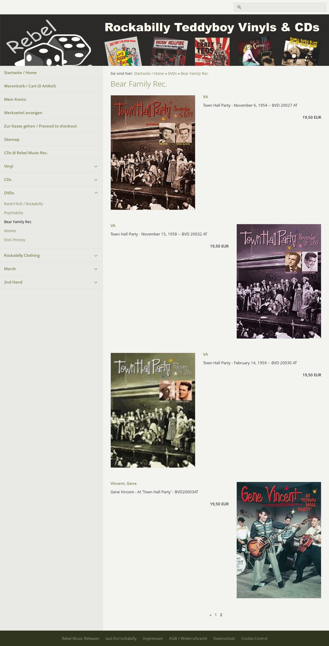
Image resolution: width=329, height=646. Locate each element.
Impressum (153, 638)
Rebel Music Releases (80, 638)
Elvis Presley (14, 240)
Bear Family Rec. (18, 222)
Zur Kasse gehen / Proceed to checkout (40, 126)
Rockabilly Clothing (22, 255)
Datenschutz (224, 638)
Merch (10, 268)
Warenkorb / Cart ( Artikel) (30, 85)
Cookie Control (254, 638)
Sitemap (11, 139)
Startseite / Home (20, 72)
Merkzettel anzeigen (23, 112)
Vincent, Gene (124, 483)
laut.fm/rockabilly (121, 638)
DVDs (9, 192)
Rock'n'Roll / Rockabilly (23, 204)
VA (205, 96)
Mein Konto (15, 99)
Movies (10, 231)
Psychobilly (13, 213)
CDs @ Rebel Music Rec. (26, 152)
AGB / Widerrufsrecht (188, 638)
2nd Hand (13, 282)
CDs (7, 179)
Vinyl (8, 166)
